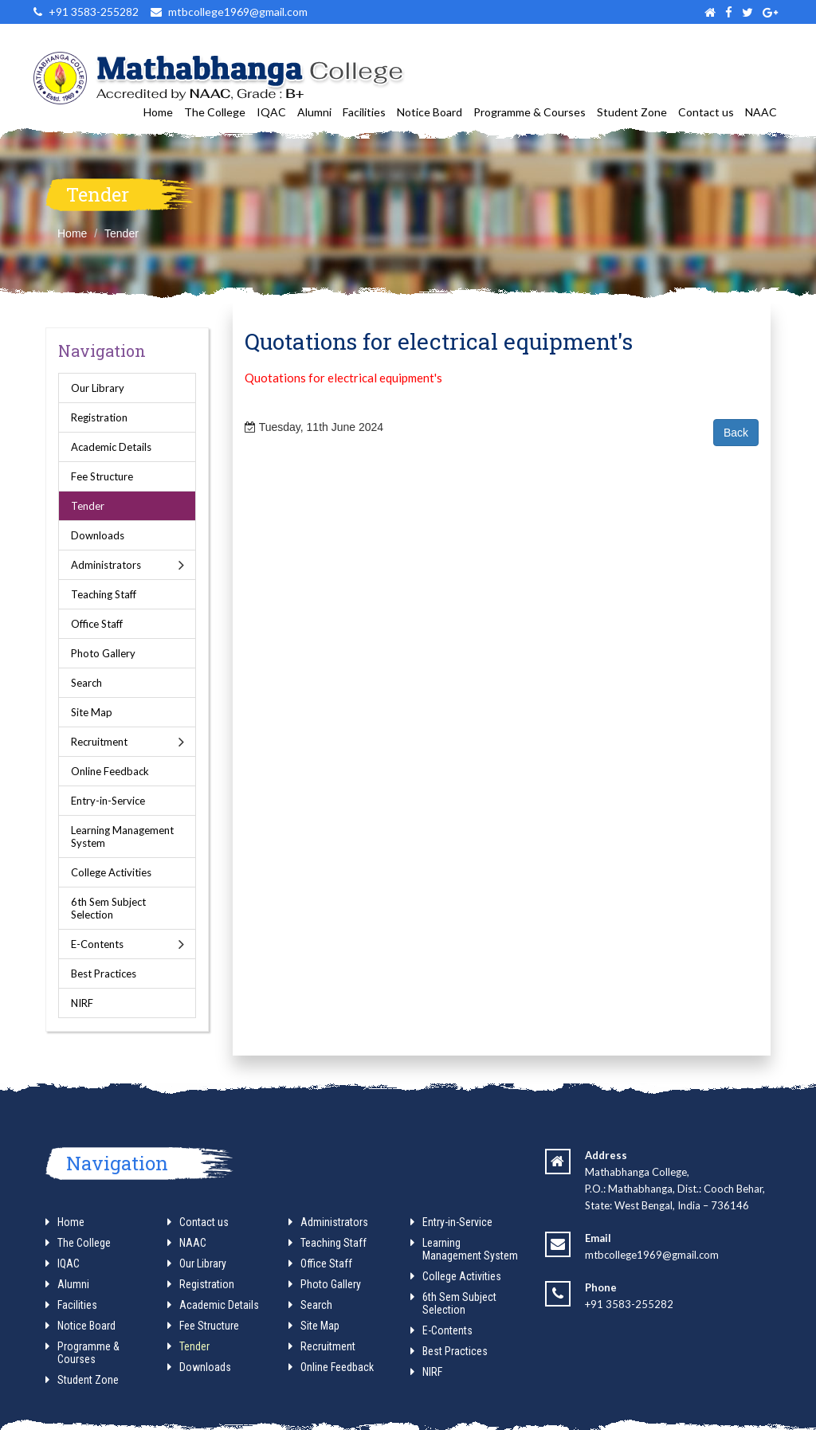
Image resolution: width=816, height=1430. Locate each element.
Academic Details (111, 447)
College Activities (111, 872)
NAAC (761, 112)
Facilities (364, 112)
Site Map (91, 712)
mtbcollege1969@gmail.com (652, 1254)
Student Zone (632, 112)
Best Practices (103, 973)
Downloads (97, 535)
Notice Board (429, 112)
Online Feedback (110, 771)
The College (214, 112)
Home (158, 112)
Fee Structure (102, 476)
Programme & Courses (529, 112)
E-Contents (97, 944)
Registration (99, 417)
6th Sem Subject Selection (108, 908)
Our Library (97, 388)
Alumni (314, 112)
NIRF (82, 1003)
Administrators (106, 564)
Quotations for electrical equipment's (343, 377)
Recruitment (99, 741)
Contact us (706, 112)
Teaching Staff (103, 594)
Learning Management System (122, 836)
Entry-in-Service (108, 800)
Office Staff (97, 623)
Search (86, 682)
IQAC (271, 112)
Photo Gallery (103, 653)
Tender (121, 233)
